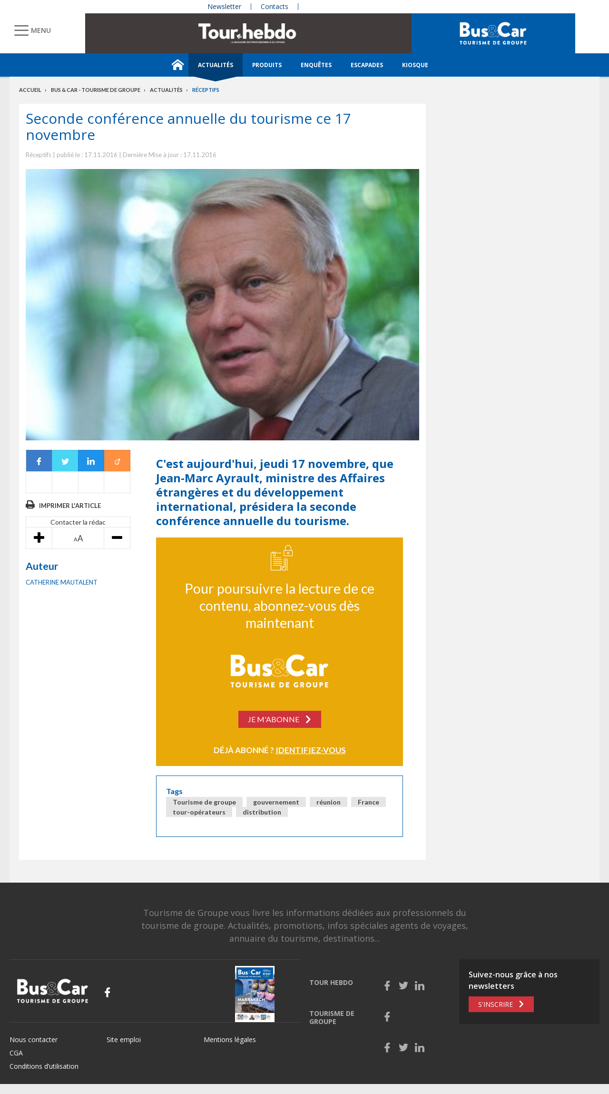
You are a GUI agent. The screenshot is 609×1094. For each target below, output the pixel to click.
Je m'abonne (273, 719)
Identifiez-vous (310, 750)
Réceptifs (205, 90)
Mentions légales (230, 1039)
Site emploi (124, 1039)
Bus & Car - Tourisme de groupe (95, 90)
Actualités (215, 65)
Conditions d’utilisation (44, 1066)
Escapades (367, 65)
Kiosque (415, 65)
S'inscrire (495, 1004)
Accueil (30, 90)
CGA (16, 1052)
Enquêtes (316, 65)
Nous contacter (34, 1039)
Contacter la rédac (78, 522)
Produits (267, 65)
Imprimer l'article (70, 505)
